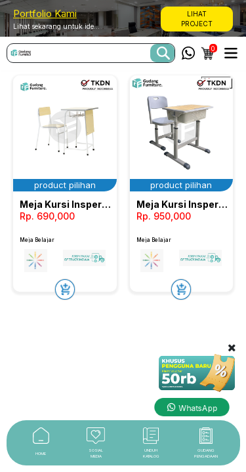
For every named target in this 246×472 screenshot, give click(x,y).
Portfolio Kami (45, 13)
